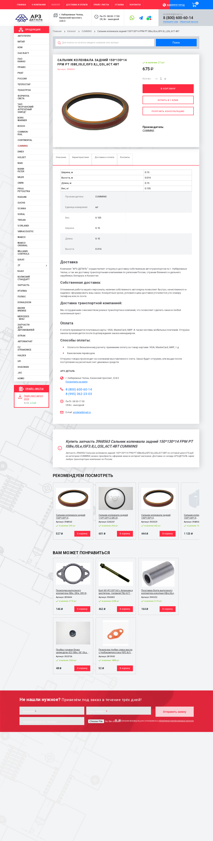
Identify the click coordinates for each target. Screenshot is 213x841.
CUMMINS (87, 31)
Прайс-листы (34, 389)
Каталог (71, 31)
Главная (57, 31)
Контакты (125, 157)
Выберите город (176, 5)
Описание (61, 157)
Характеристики (80, 157)
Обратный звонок (189, 22)
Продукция (33, 29)
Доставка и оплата (104, 157)
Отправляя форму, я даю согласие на (156, 720)
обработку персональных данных (176, 720)
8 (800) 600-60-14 (178, 18)
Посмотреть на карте (76, 382)
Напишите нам (170, 22)
